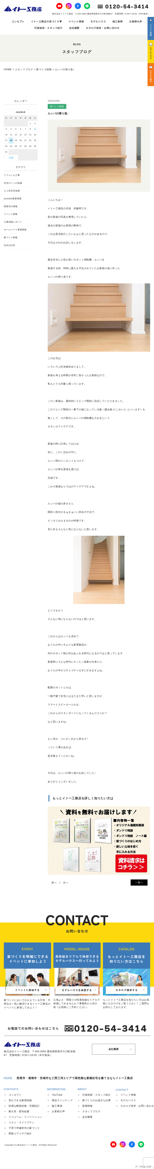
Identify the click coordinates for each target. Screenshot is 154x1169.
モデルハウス (98, 21)
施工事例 (117, 21)
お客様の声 (135, 21)
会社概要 (74, 28)
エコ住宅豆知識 (12, 190)
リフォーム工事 (12, 175)
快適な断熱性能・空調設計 (24, 1106)
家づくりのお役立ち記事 (96, 1100)
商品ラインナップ (62, 1100)
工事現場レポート (13, 222)
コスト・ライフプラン (21, 1122)
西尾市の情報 (11, 206)
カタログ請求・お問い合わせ (102, 28)
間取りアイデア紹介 (20, 1133)
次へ (65, 882)
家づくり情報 (11, 237)
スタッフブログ (91, 1111)
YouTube (57, 1094)
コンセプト (18, 21)
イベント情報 (76, 21)
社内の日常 (9, 245)
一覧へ (139, 882)
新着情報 (87, 1106)
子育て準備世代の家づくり (24, 1128)
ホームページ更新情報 (15, 229)
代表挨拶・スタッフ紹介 (48, 28)
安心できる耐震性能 (20, 1100)
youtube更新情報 (13, 198)
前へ (54, 882)
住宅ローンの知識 (13, 183)
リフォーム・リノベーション (25, 1117)
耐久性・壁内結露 (19, 1111)
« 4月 (11, 157)
